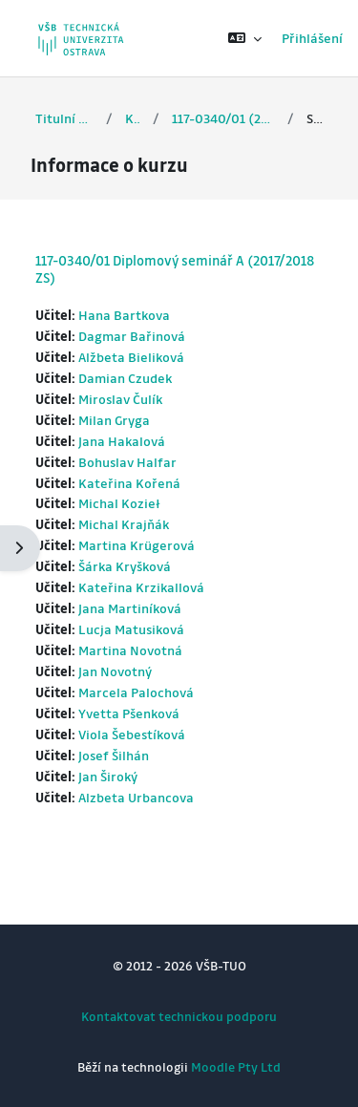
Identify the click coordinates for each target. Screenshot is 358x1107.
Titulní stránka (64, 118)
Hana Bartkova (124, 315)
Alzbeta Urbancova (136, 797)
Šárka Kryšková (124, 566)
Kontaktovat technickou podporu (179, 1016)
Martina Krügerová (136, 545)
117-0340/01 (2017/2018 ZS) (223, 118)
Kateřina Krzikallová (141, 587)
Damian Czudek (125, 378)
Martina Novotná (130, 650)
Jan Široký (107, 776)
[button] (245, 38)
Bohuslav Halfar (127, 462)
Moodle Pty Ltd (236, 1066)
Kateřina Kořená (129, 483)
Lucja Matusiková (131, 629)
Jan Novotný (115, 671)
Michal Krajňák (123, 524)
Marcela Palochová (136, 692)
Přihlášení (312, 38)
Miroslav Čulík (120, 399)
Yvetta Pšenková (128, 713)
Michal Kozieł (119, 503)
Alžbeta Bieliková (131, 357)
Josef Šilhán (113, 755)
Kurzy (132, 118)
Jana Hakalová (121, 441)
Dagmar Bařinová (131, 336)
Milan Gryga (114, 420)
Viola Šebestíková (131, 734)
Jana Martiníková (129, 608)
